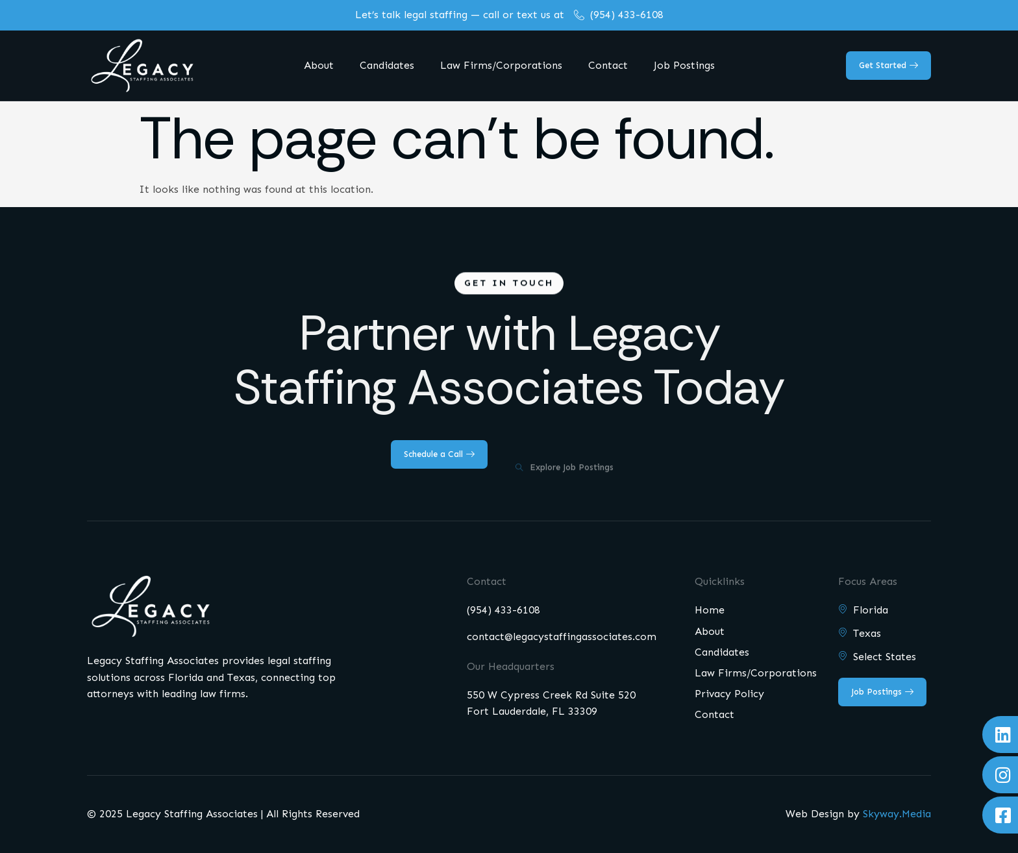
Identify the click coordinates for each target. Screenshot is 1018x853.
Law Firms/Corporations (501, 65)
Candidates (387, 65)
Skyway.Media (897, 814)
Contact (608, 65)
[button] (509, 286)
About (319, 65)
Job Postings (684, 65)
